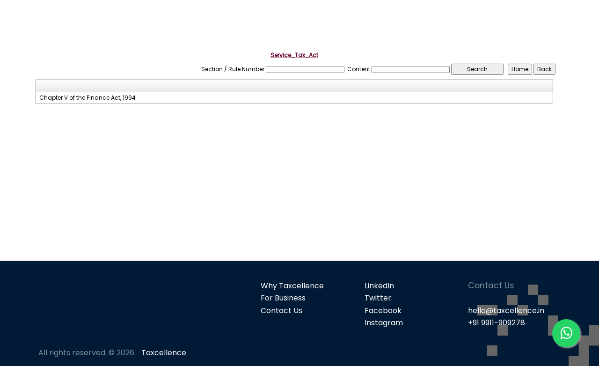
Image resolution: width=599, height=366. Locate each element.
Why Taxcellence (292, 285)
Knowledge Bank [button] (547, 23)
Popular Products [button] (427, 23)
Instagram (384, 322)
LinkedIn (379, 285)
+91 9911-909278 (496, 322)
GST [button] (488, 23)
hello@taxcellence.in (506, 310)
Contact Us (281, 310)
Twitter (378, 298)
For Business (283, 298)
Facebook (383, 310)
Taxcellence (163, 352)
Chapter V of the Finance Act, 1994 (87, 98)
